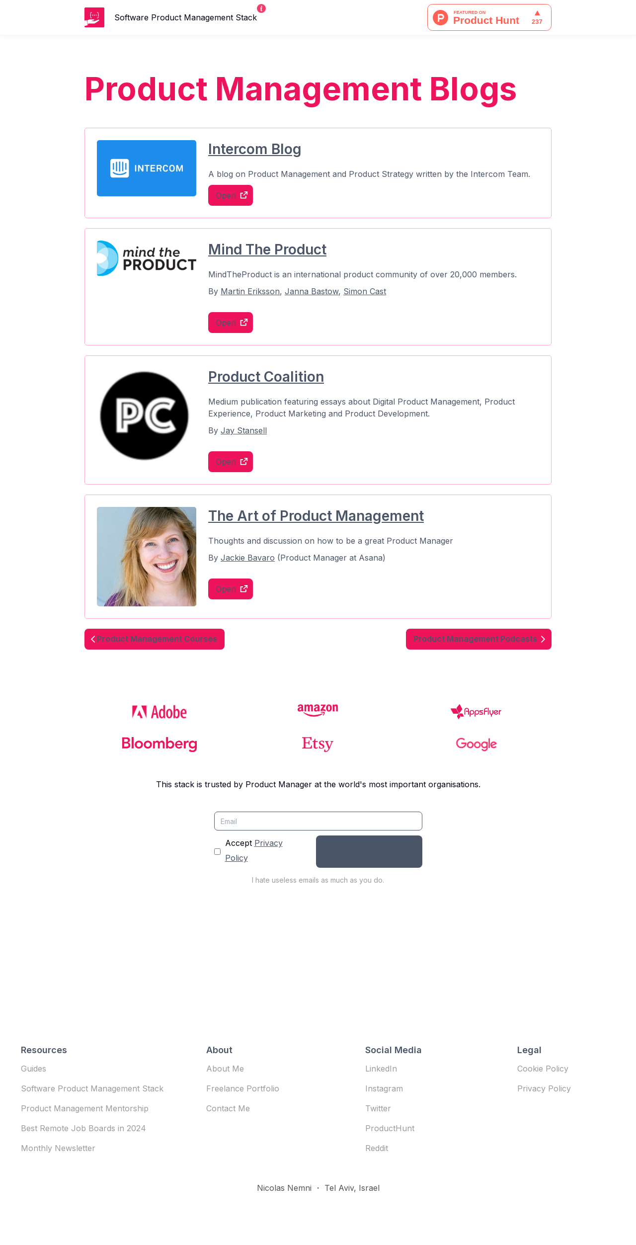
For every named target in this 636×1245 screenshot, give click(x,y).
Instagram (384, 1088)
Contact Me (228, 1108)
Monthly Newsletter (58, 1148)
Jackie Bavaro (248, 558)
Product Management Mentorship (85, 1108)
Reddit (376, 1148)
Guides (33, 1069)
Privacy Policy (544, 1088)
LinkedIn (381, 1069)
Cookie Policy (542, 1069)
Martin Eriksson (250, 291)
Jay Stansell (244, 430)
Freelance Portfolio (242, 1088)
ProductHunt (389, 1128)
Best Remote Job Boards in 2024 (83, 1128)
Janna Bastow (311, 291)
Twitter (378, 1108)
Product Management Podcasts (475, 639)
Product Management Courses (157, 639)
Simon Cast (364, 291)
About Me (225, 1069)
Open (226, 195)
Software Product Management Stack (92, 1088)
